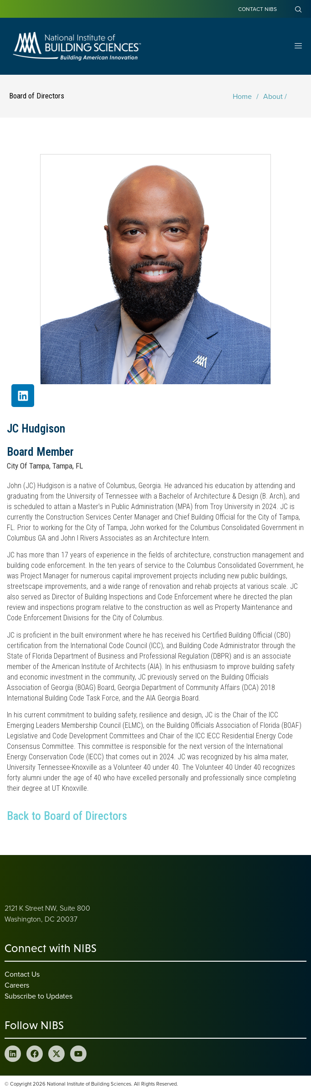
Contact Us (22, 974)
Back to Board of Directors (67, 816)
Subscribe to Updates (38, 996)
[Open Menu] (298, 46)
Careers (17, 985)
